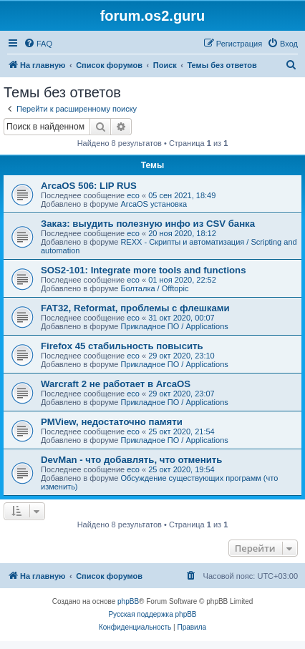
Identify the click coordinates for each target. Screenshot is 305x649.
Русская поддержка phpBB (152, 614)
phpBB (128, 601)
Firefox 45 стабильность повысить (122, 346)
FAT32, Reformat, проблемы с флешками (135, 308)
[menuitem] (38, 43)
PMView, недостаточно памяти (112, 421)
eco (133, 195)
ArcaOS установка (153, 204)
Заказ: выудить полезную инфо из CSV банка (148, 223)
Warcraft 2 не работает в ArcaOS (115, 384)
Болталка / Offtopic (154, 288)
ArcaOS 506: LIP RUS (89, 185)
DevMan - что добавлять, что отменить (131, 459)
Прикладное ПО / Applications (174, 326)
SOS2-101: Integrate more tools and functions (143, 270)
